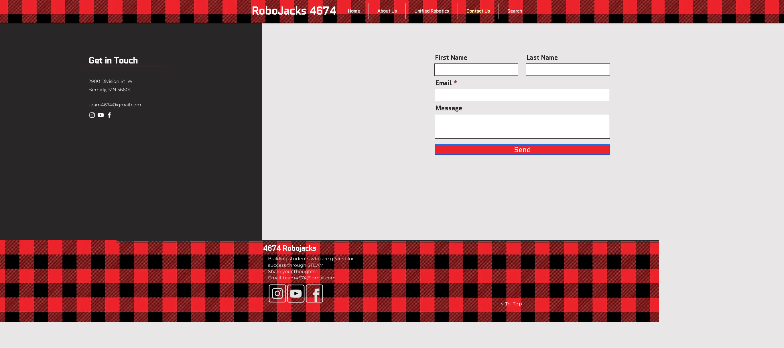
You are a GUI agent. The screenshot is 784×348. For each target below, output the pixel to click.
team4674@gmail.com (114, 105)
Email (444, 83)
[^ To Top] (512, 304)
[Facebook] (109, 115)
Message (449, 108)
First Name (451, 58)
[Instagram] (92, 115)
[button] (387, 11)
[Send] (522, 149)
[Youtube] (100, 115)
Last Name (542, 58)
